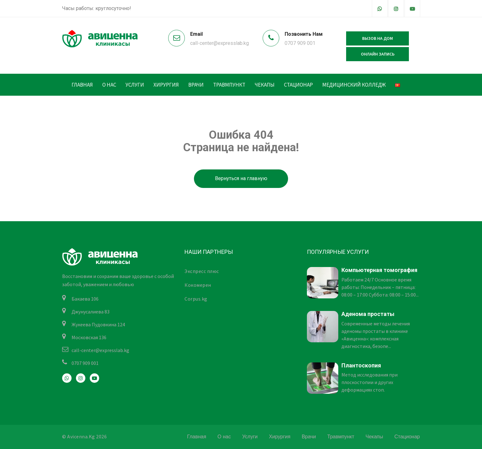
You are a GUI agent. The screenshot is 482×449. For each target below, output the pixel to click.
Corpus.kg (196, 299)
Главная (82, 84)
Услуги (135, 84)
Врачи (196, 84)
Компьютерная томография (379, 270)
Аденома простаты (367, 314)
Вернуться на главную (241, 178)
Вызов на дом (377, 38)
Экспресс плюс (202, 271)
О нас (109, 84)
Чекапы (265, 84)
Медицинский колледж (354, 84)
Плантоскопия (361, 365)
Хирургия (166, 84)
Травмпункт (229, 84)
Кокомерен (198, 285)
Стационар (298, 84)
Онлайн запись (377, 54)
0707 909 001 (300, 43)
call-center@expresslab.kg (219, 43)
